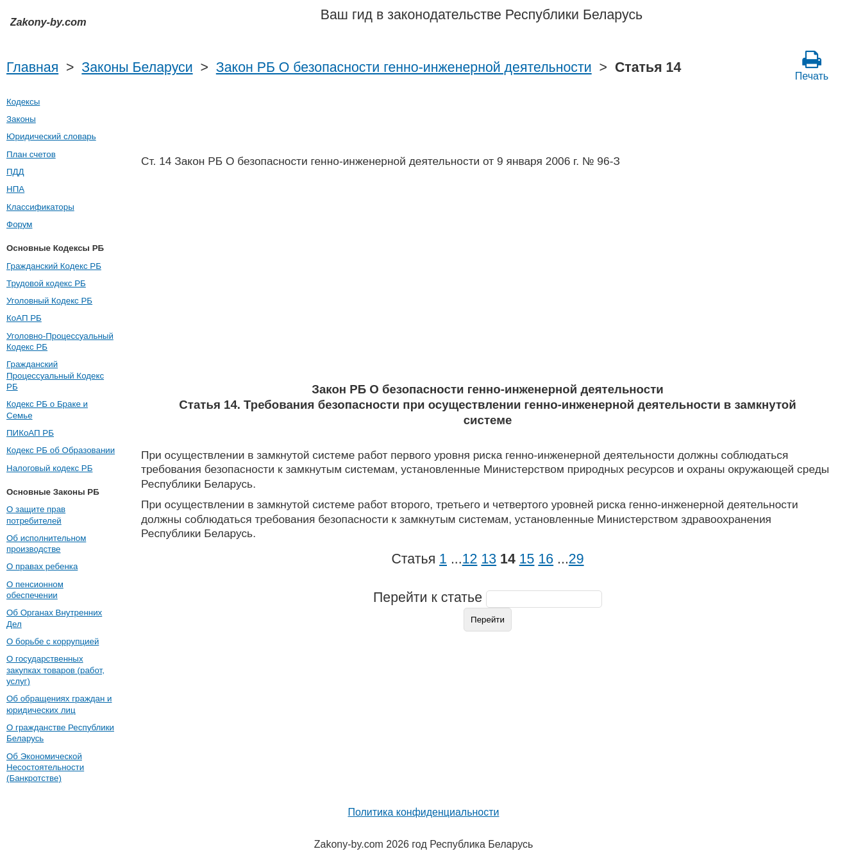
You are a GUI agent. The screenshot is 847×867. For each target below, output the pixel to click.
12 (470, 559)
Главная (32, 67)
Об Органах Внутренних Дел (54, 618)
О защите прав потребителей (35, 514)
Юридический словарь (51, 136)
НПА (15, 189)
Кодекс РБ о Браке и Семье (47, 409)
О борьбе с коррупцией (52, 641)
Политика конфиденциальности (423, 812)
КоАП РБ (24, 318)
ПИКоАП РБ (30, 433)
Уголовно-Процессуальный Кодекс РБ (59, 341)
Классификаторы (40, 207)
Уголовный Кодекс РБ (49, 300)
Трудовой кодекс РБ (46, 283)
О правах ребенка (42, 566)
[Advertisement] (488, 279)
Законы (21, 119)
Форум (19, 224)
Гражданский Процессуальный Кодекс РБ (55, 375)
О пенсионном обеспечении (34, 589)
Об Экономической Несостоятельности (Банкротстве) (45, 767)
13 (488, 559)
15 (527, 559)
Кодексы (23, 102)
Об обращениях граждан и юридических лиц (59, 704)
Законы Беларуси (136, 67)
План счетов (31, 154)
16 (545, 559)
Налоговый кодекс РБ (49, 468)
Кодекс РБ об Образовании (60, 450)
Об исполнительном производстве (46, 543)
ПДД (15, 171)
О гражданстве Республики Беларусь (60, 733)
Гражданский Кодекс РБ (53, 266)
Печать (811, 65)
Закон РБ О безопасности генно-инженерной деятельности (404, 67)
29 (576, 559)
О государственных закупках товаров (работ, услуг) (55, 670)
